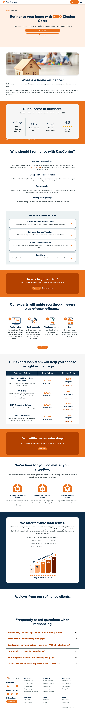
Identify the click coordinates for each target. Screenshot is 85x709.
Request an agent (67, 680)
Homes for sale (66, 686)
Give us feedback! (12, 701)
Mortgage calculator (29, 683)
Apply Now (74, 2)
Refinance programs (48, 691)
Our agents (65, 689)
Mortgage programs (29, 689)
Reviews (45, 702)
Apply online (42, 347)
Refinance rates (47, 686)
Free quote (42, 35)
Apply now (42, 30)
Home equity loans (48, 689)
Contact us (46, 705)
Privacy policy (66, 702)
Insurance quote (28, 699)
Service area (46, 699)
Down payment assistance (31, 691)
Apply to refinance (48, 680)
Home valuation (66, 683)
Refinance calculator (48, 683)
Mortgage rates (28, 686)
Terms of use (65, 699)
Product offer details (67, 705)
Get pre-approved (28, 680)
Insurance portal (28, 702)
